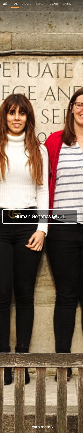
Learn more (41, 427)
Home (15, 3)
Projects (53, 3)
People (39, 3)
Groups (26, 3)
